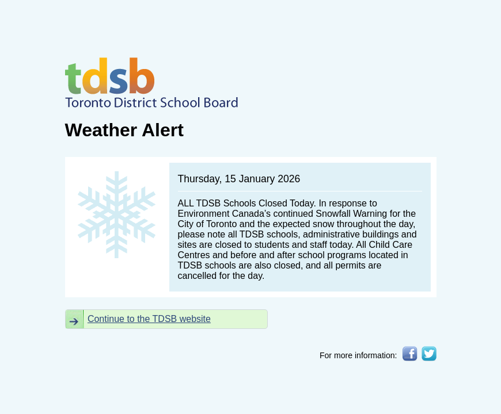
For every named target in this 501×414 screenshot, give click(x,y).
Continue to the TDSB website (149, 319)
